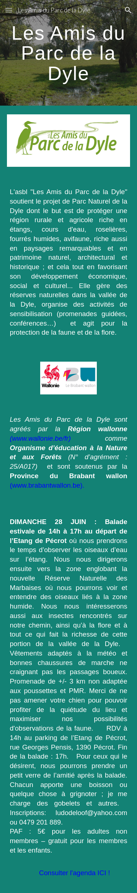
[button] (9, 10)
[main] (68, 53)
